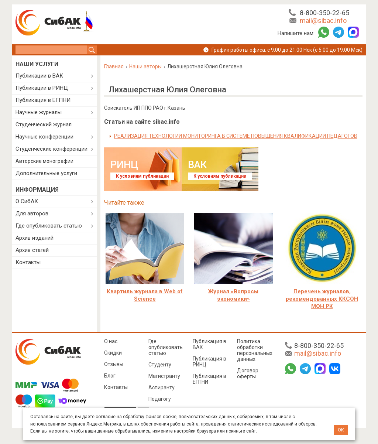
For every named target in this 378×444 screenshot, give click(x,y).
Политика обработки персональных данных (254, 350)
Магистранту (164, 376)
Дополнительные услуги (46, 173)
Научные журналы (39, 112)
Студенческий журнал (44, 124)
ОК (341, 430)
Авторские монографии (44, 161)
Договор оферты (247, 373)
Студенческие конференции (51, 149)
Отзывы (113, 364)
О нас (110, 341)
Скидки (113, 353)
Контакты (28, 262)
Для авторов (32, 213)
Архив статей (32, 250)
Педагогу (159, 399)
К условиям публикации (142, 176)
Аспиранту (161, 387)
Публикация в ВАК (209, 344)
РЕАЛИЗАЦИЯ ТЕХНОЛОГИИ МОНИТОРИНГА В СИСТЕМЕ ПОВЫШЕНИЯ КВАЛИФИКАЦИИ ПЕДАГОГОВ (235, 136)
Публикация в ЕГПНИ (43, 100)
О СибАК (27, 201)
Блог (110, 376)
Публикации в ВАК (39, 75)
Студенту (159, 365)
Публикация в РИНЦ (209, 362)
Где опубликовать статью (49, 225)
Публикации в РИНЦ (42, 88)
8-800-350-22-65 (324, 13)
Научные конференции (44, 136)
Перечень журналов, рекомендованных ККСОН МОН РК (322, 299)
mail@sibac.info (323, 20)
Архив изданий (35, 238)
